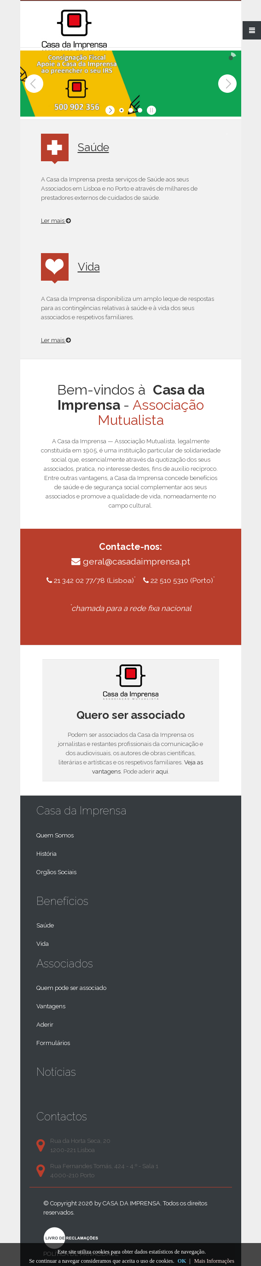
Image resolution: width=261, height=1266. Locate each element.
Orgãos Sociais (56, 872)
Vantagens (50, 1006)
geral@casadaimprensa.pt (136, 561)
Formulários (53, 1043)
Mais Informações (214, 1261)
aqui (162, 771)
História (46, 853)
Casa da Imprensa (81, 810)
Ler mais (56, 220)
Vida (89, 266)
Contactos (61, 1116)
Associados (64, 963)
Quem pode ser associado (71, 987)
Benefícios (62, 901)
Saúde (93, 147)
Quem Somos (55, 835)
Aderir (44, 1024)
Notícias (56, 1072)
